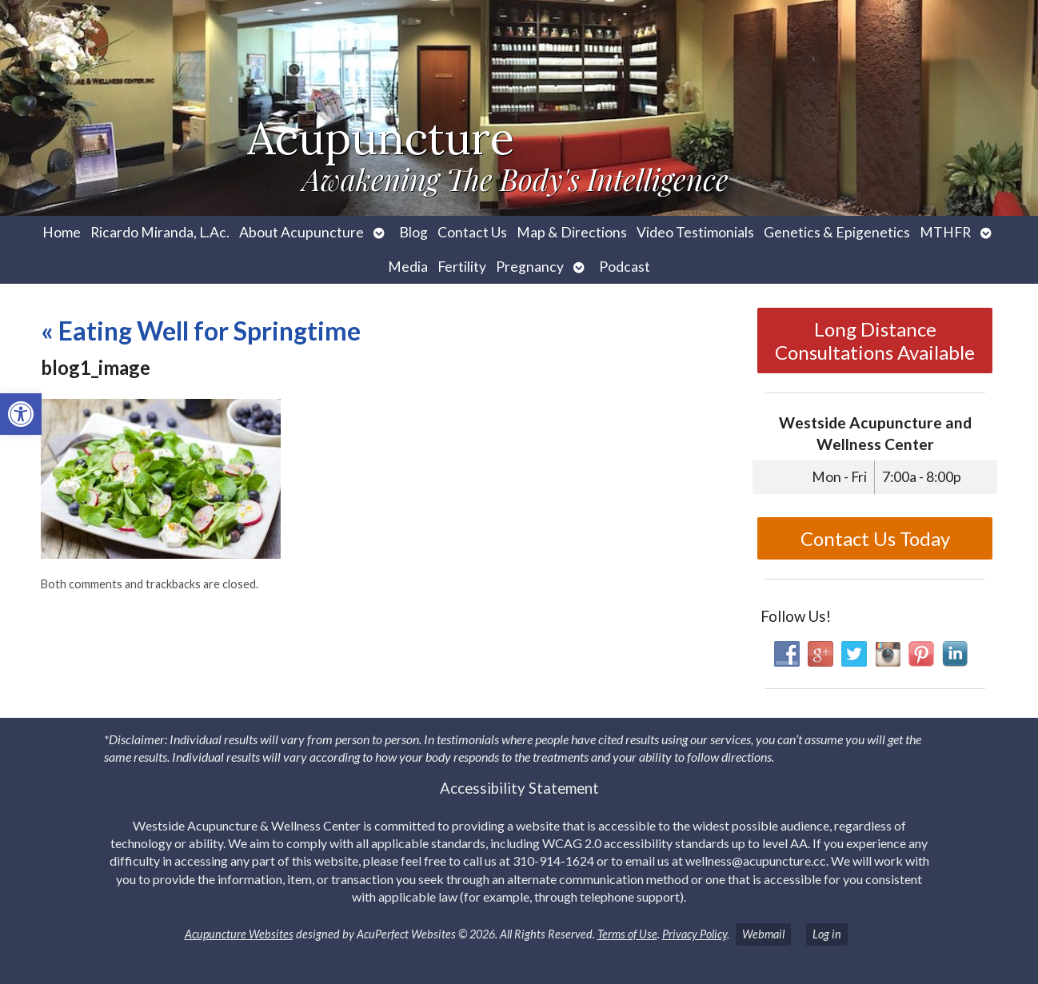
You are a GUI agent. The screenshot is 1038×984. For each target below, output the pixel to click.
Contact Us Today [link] (875, 538)
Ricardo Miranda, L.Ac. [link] (160, 232)
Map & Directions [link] (572, 232)
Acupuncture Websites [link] (239, 934)
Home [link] (61, 232)
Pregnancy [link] (530, 266)
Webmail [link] (763, 934)
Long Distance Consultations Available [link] (875, 340)
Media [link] (408, 266)
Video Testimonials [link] (695, 232)
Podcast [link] (624, 266)
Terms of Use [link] (627, 934)
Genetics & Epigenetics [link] (837, 232)
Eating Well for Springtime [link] (201, 330)
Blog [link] (413, 232)
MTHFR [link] (945, 232)
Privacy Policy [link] (694, 934)
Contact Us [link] (472, 232)
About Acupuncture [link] (301, 232)
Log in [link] (826, 934)
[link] (21, 414)
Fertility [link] (461, 266)
